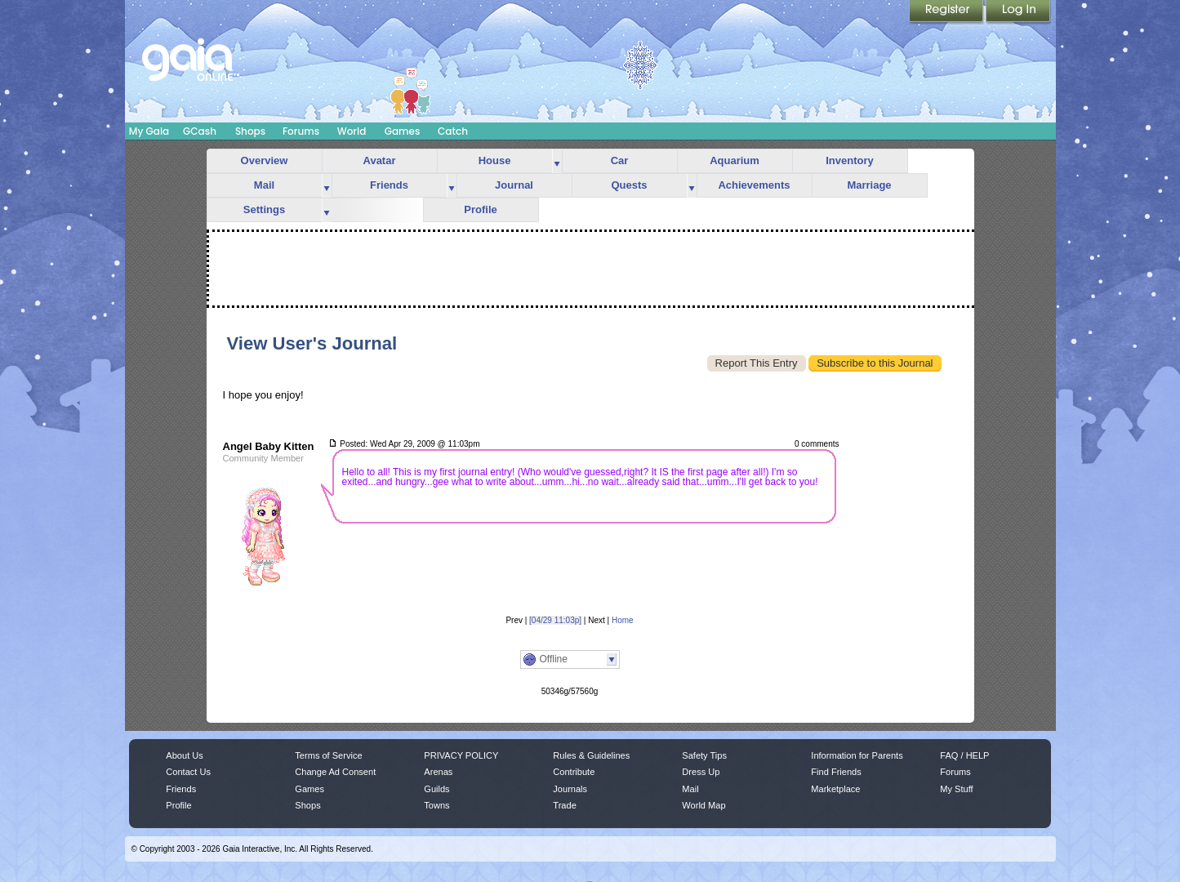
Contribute (573, 772)
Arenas (438, 772)
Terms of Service (328, 755)
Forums (301, 131)
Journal (514, 185)
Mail (264, 185)
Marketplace (835, 789)
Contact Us (188, 772)
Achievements (754, 185)
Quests (629, 185)
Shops (250, 131)
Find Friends (836, 772)
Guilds (436, 789)
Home (623, 620)
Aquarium (734, 160)
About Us (184, 755)
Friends (389, 185)
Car (620, 160)
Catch (453, 131)
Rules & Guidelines (591, 755)
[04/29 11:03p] (555, 620)
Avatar (379, 160)
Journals (570, 789)
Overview (264, 160)
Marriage (869, 185)
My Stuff (956, 789)
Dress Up (700, 772)
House (495, 160)
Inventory (850, 160)
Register (947, 12)
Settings (264, 209)
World (352, 131)
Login (1018, 12)
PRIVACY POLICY (461, 755)
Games (403, 131)
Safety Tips (704, 755)
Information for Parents (856, 755)
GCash (199, 131)
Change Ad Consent (335, 772)
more (557, 161)
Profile (480, 209)
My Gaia (149, 131)
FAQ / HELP (964, 755)
